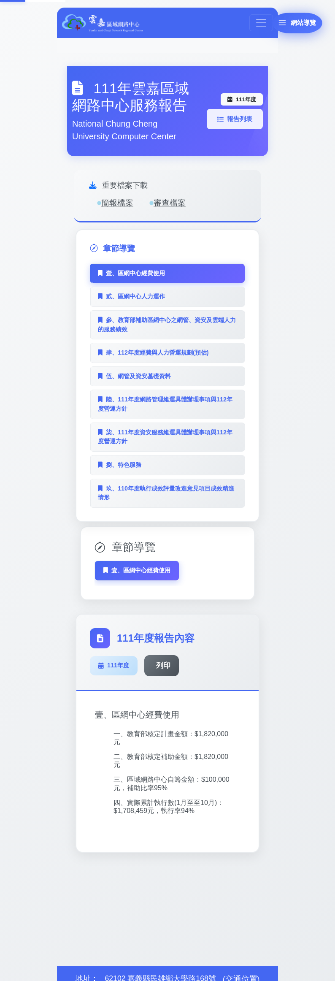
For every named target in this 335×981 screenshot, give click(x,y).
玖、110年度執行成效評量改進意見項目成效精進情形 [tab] (166, 493)
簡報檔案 (115, 202)
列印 (164, 661)
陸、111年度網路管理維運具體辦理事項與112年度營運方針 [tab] (165, 404)
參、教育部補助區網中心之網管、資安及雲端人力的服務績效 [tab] (167, 325)
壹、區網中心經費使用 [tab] (131, 273)
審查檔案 (167, 202)
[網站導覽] (291, 25)
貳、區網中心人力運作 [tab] (131, 296)
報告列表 (234, 119)
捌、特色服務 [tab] (119, 464)
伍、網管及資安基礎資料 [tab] (134, 376)
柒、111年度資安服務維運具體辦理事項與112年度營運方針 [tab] (165, 437)
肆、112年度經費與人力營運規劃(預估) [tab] (153, 352)
